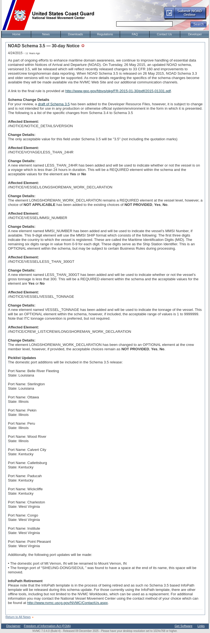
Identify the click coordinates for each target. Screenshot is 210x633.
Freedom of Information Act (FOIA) (47, 626)
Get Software (183, 626)
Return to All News (18, 617)
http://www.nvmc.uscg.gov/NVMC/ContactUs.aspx (67, 603)
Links (201, 626)
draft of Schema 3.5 (54, 104)
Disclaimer (13, 626)
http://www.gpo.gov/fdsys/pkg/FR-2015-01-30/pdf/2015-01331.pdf (118, 91)
